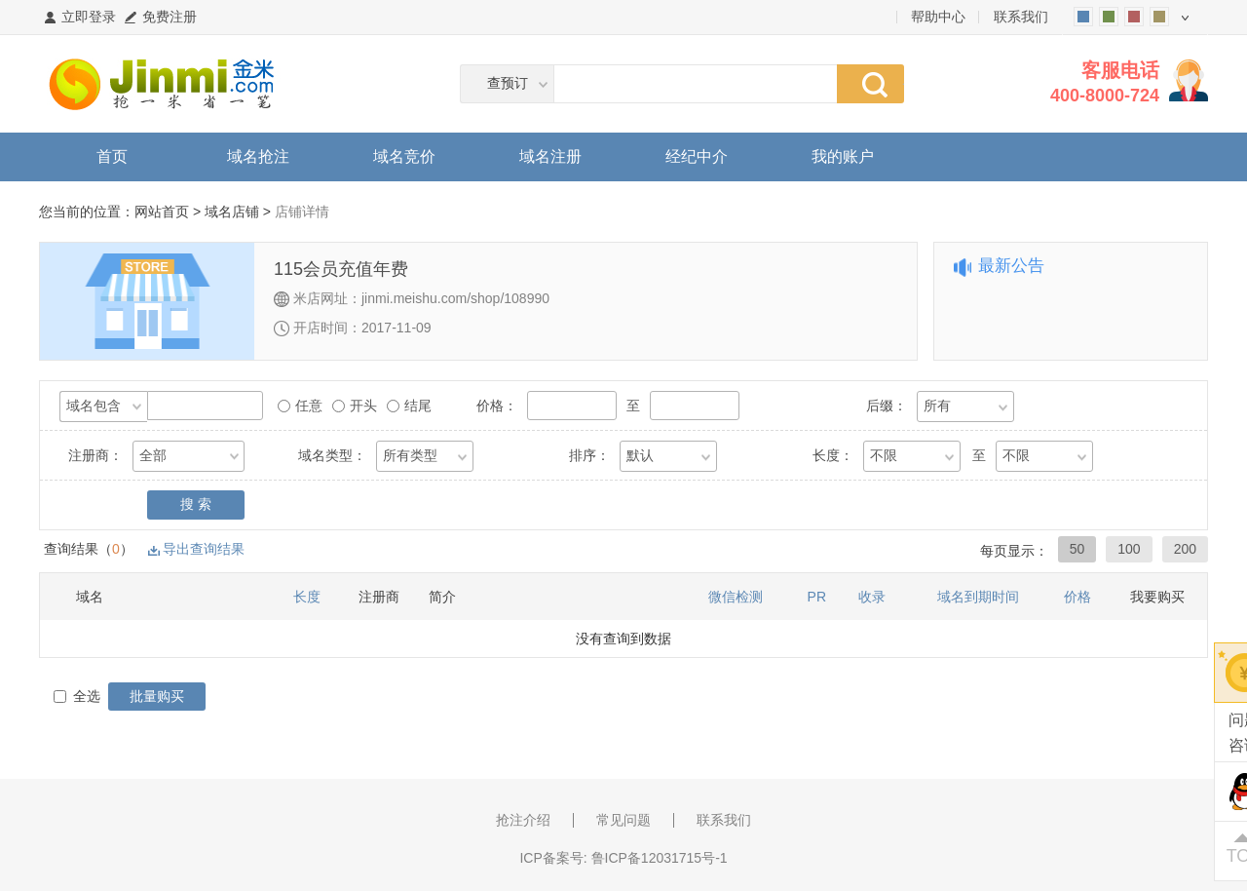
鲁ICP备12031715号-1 (659, 858)
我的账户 (843, 156)
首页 (112, 156)
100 (1128, 549)
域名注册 (550, 156)
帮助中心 (938, 16)
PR (817, 596)
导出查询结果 (204, 549)
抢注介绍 (523, 820)
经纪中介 (696, 156)
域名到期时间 (978, 596)
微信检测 (735, 596)
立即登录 (88, 16)
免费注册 (169, 16)
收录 (872, 596)
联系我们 (1021, 16)
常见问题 (623, 820)
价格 (1077, 596)
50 (1077, 549)
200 (1185, 549)
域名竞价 (404, 156)
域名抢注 (258, 156)
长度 (307, 596)
